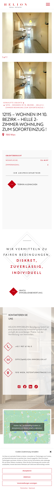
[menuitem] (47, 4)
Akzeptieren (27, 471)
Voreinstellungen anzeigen (27, 483)
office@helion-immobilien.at (31, 359)
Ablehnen (27, 477)
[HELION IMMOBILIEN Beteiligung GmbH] (22, 4)
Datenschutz (24, 488)
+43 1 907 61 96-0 (23, 346)
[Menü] (47, 4)
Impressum (32, 488)
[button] (50, 452)
